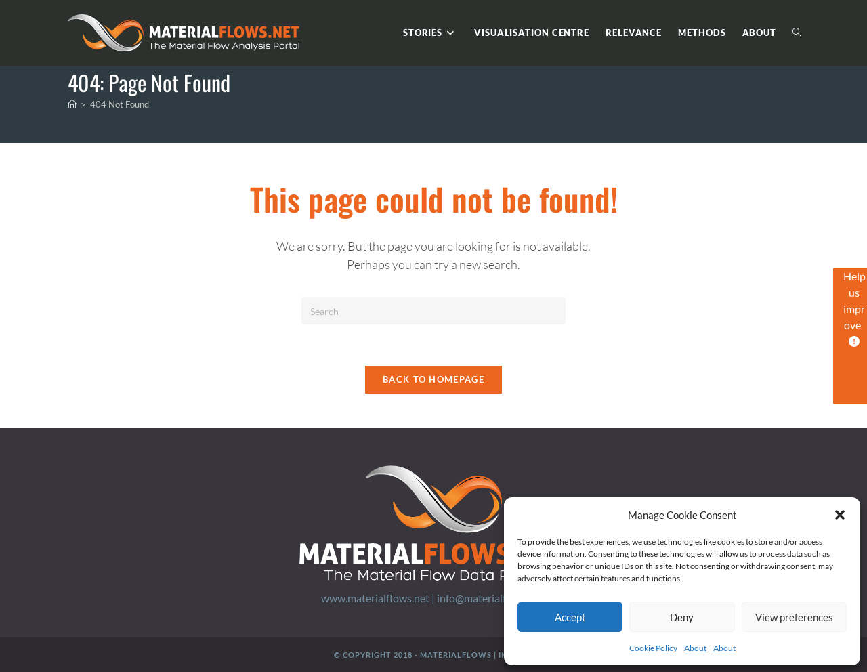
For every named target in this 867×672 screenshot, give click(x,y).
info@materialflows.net (491, 597)
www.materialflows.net (375, 597)
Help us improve (854, 308)
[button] (840, 515)
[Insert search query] (433, 310)
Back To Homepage (433, 379)
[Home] (72, 104)
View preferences (794, 617)
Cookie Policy (653, 648)
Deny (682, 617)
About (695, 648)
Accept (570, 617)
